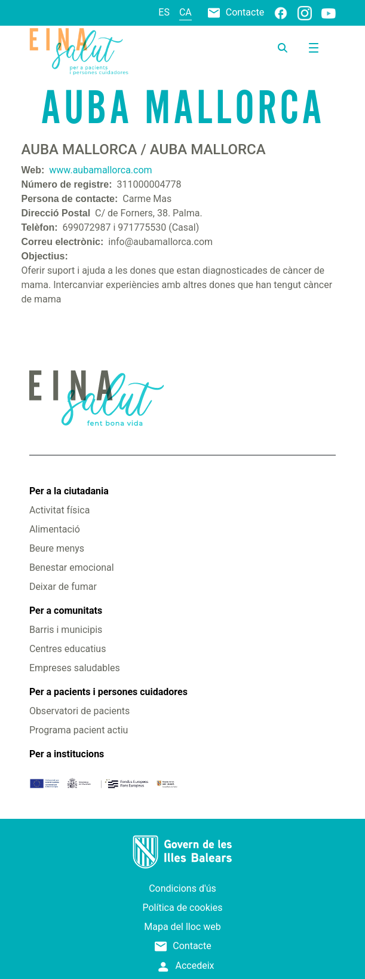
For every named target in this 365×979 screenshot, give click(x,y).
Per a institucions (66, 754)
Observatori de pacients (79, 711)
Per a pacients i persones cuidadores (108, 691)
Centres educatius (67, 648)
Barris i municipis (65, 629)
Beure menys (56, 548)
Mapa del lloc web (182, 926)
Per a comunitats (65, 610)
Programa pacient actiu (78, 730)
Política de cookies (183, 907)
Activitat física (59, 510)
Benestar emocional (71, 567)
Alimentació (54, 529)
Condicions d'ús (182, 888)
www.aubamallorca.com (100, 170)
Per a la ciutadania (69, 491)
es (164, 12)
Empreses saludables (74, 668)
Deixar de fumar (63, 586)
